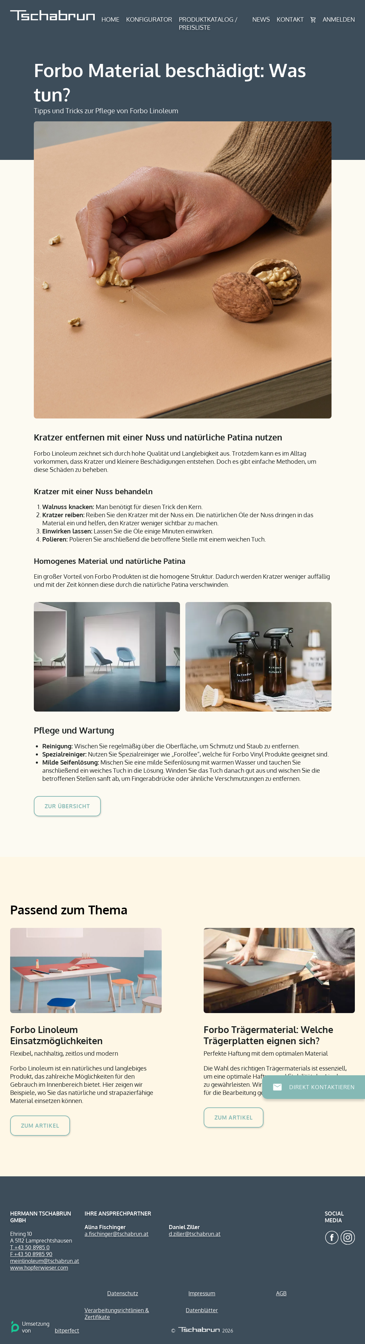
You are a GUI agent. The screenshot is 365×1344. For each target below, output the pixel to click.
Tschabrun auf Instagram (348, 1237)
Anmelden (339, 19)
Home (110, 19)
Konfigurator (149, 19)
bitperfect (67, 1330)
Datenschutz (122, 1293)
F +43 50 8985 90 (31, 1254)
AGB (281, 1293)
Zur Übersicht (67, 806)
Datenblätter (202, 1310)
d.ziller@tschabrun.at (195, 1233)
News (261, 19)
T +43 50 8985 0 (30, 1247)
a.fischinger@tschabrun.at (117, 1233)
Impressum (201, 1293)
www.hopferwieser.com (39, 1267)
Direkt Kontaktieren (322, 1087)
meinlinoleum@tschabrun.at (44, 1260)
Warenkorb (313, 20)
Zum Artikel (40, 1125)
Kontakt (290, 19)
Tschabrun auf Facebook (332, 1237)
